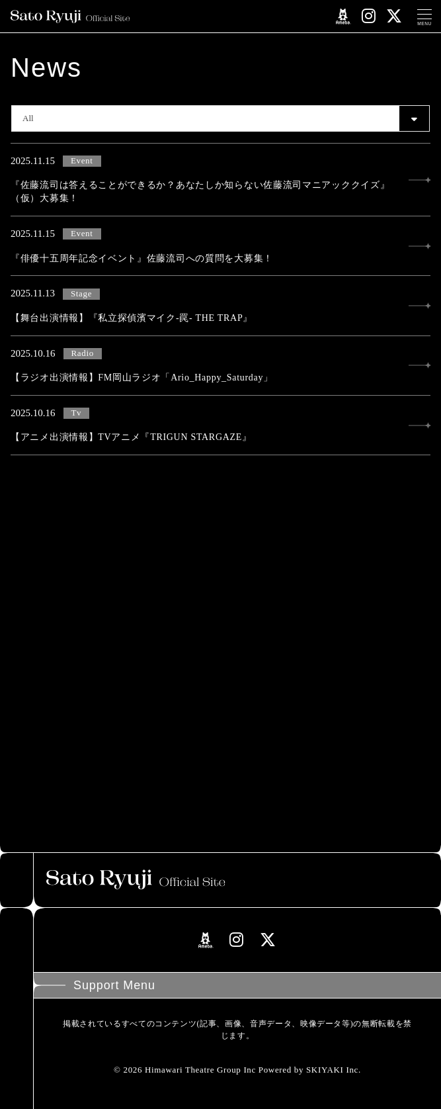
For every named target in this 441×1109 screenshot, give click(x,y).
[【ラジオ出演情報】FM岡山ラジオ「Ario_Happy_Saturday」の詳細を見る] (220, 366)
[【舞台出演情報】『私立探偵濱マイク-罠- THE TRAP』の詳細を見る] (220, 305)
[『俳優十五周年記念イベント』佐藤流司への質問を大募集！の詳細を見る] (220, 246)
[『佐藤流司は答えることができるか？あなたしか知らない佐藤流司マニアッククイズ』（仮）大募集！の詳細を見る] (220, 179)
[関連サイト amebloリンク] (343, 16)
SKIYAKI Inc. (333, 1070)
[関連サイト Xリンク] (394, 16)
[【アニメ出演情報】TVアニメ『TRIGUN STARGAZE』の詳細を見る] (220, 425)
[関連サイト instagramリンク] (369, 16)
